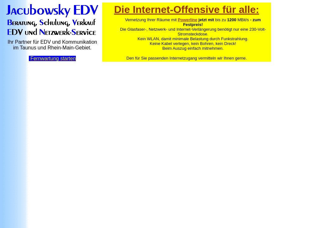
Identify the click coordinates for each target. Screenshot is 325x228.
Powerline (187, 19)
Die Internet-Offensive (167, 9)
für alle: (239, 9)
